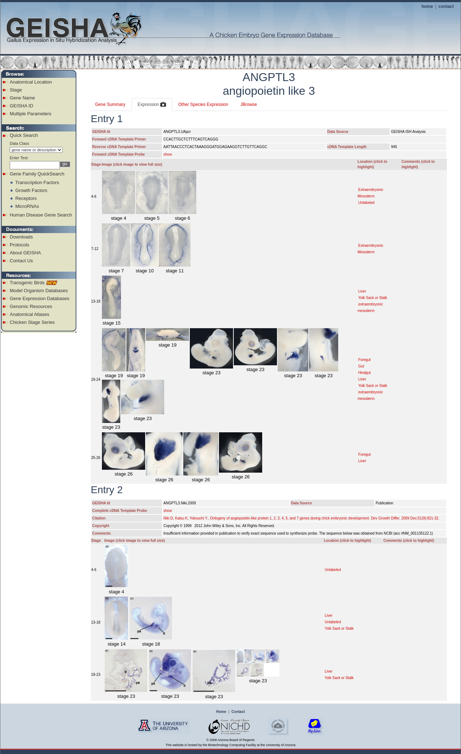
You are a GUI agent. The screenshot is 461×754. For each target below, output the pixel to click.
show (168, 154)
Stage (16, 90)
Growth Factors (31, 190)
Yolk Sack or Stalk (372, 298)
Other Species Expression (203, 104)
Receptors (25, 198)
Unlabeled (366, 203)
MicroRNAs (27, 206)
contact (446, 6)
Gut (361, 366)
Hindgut (364, 373)
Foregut (364, 360)
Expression (152, 105)
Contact (238, 712)
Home (221, 712)
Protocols (19, 244)
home (427, 6)
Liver (362, 291)
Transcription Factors (37, 182)
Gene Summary (110, 104)
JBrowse (248, 104)
